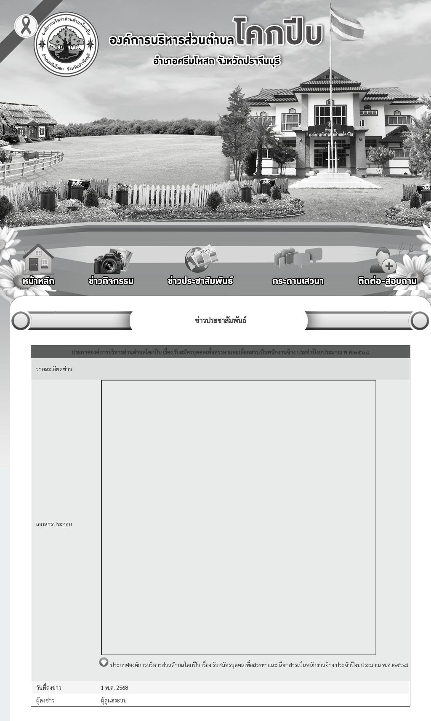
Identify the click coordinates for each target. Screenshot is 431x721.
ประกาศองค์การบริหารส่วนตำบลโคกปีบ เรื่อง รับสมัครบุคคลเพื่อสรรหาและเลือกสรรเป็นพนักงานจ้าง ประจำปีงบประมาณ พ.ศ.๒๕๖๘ (253, 664)
